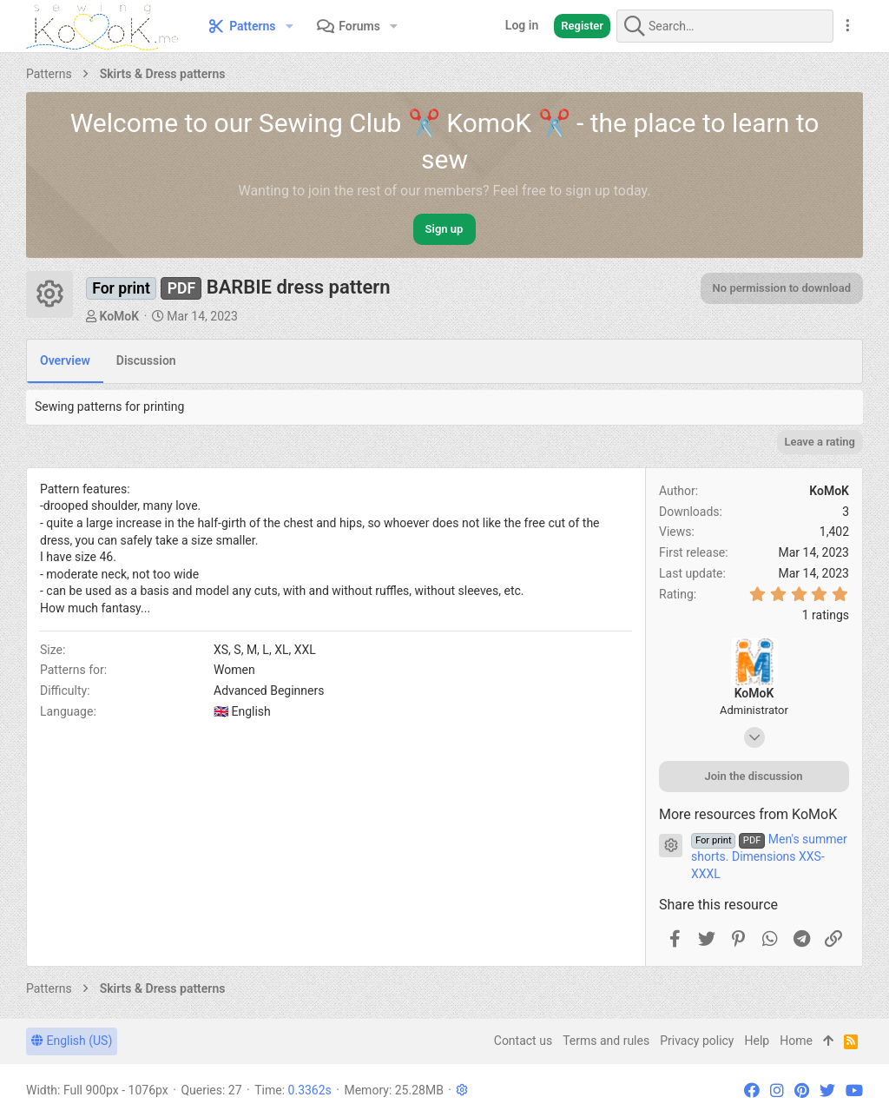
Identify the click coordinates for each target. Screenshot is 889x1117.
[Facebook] (752, 1090)
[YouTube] (854, 1090)
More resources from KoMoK (748, 814)
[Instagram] (777, 1090)
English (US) (71, 1041)
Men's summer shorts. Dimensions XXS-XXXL (769, 856)
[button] (289, 26)
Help (757, 1041)
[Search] (725, 26)
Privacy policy (697, 1041)
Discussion (146, 360)
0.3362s (310, 1090)
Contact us (523, 1041)
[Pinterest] (801, 1090)
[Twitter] (827, 1090)
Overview (65, 360)
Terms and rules (606, 1041)
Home (796, 1041)
